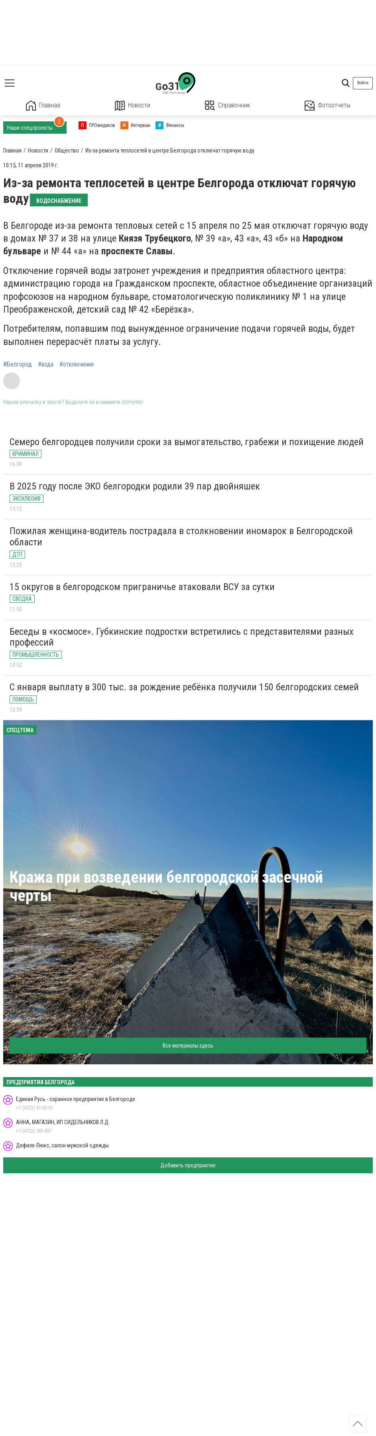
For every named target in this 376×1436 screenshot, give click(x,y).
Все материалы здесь (188, 1045)
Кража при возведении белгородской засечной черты (166, 886)
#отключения (76, 364)
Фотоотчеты (327, 106)
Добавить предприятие (188, 1165)
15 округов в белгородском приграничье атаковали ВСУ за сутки (142, 586)
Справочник (227, 106)
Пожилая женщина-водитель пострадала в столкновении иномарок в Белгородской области (181, 536)
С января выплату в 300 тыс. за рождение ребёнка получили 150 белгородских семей (184, 687)
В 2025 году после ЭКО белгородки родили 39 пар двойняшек (135, 486)
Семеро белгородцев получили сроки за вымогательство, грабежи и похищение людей (187, 442)
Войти (362, 82)
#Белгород (17, 364)
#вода (45, 364)
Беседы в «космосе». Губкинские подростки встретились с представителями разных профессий (182, 637)
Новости (132, 106)
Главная (43, 106)
